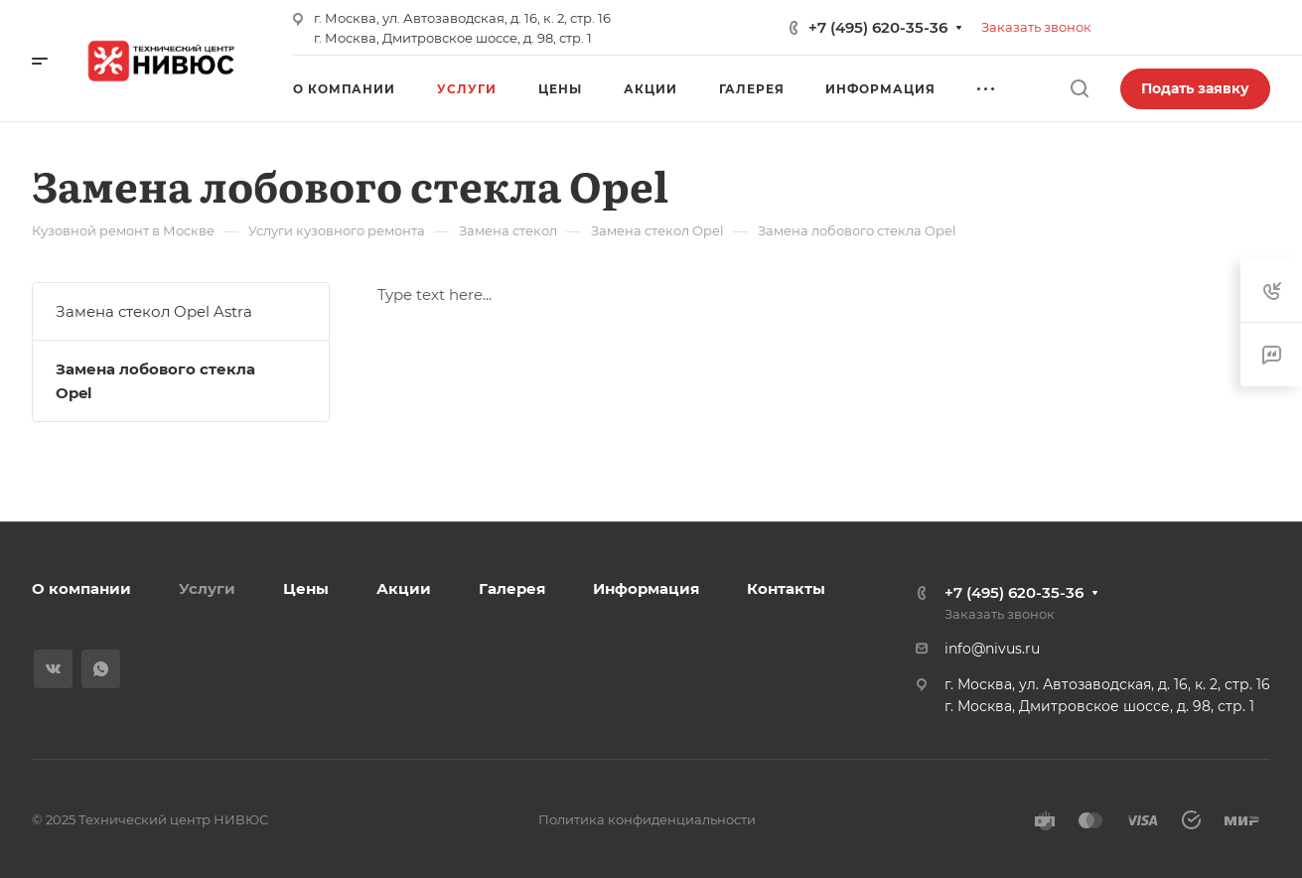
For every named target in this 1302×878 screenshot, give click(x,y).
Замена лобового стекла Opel (155, 381)
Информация (646, 588)
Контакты (786, 588)
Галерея (512, 588)
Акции (403, 588)
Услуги (207, 588)
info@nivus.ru (992, 649)
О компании (81, 588)
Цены (306, 588)
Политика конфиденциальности (647, 819)
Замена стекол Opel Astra (154, 311)
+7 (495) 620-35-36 (877, 27)
